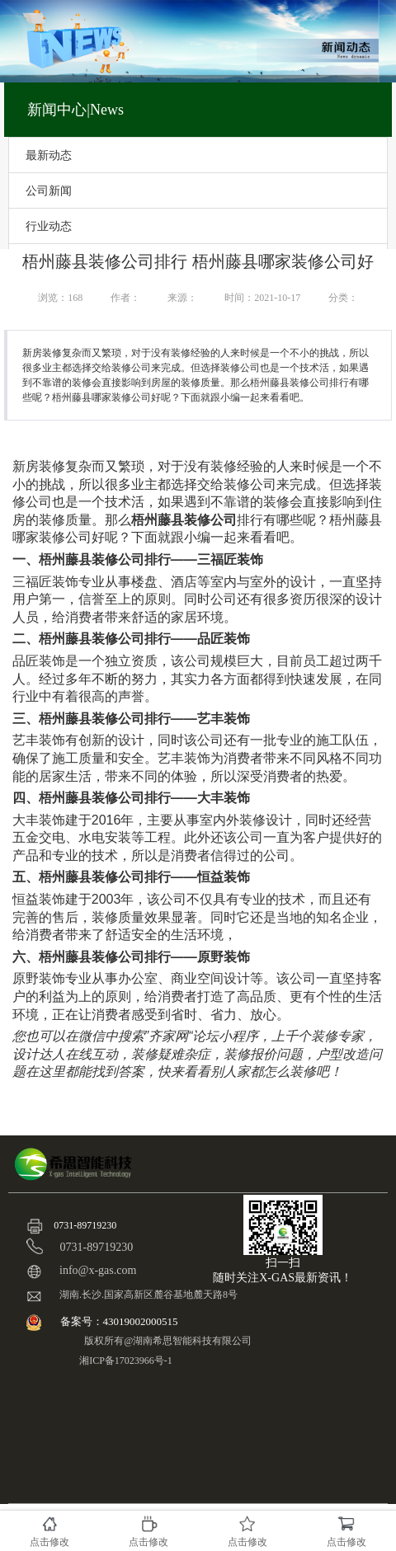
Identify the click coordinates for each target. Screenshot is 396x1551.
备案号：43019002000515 (120, 1321)
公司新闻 (49, 190)
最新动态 (49, 155)
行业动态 (49, 226)
